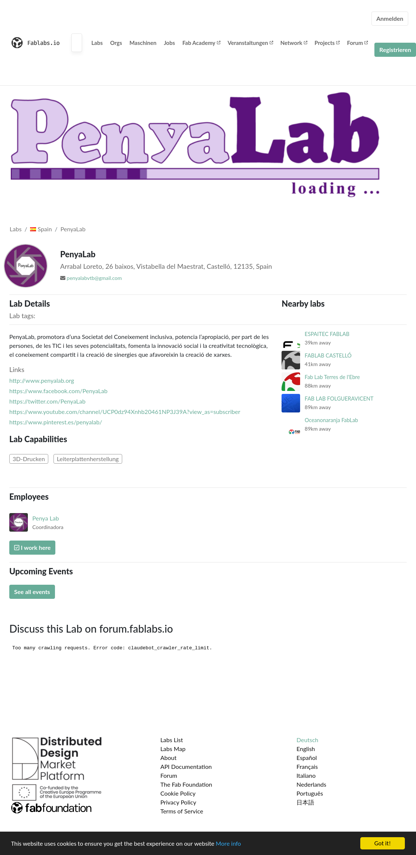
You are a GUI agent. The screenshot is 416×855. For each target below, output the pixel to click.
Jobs (169, 42)
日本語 (305, 802)
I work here (32, 547)
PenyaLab (73, 228)
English (305, 748)
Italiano (306, 775)
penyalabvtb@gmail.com (94, 278)
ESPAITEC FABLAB (327, 334)
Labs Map (173, 748)
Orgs (116, 42)
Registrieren (395, 49)
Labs (97, 42)
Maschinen (143, 42)
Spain (41, 228)
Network (293, 42)
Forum (357, 42)
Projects (327, 42)
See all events (32, 591)
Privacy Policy (178, 802)
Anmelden (389, 18)
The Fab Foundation (186, 784)
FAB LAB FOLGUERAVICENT (339, 398)
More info (228, 844)
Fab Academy (201, 42)
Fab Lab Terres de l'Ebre (332, 377)
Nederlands (311, 784)
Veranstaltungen (250, 42)
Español (306, 757)
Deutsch (307, 739)
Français (307, 766)
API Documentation (186, 766)
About (168, 757)
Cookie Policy (178, 793)
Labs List (171, 739)
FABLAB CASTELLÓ (328, 355)
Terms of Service (181, 811)
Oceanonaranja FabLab (331, 420)
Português (309, 793)
